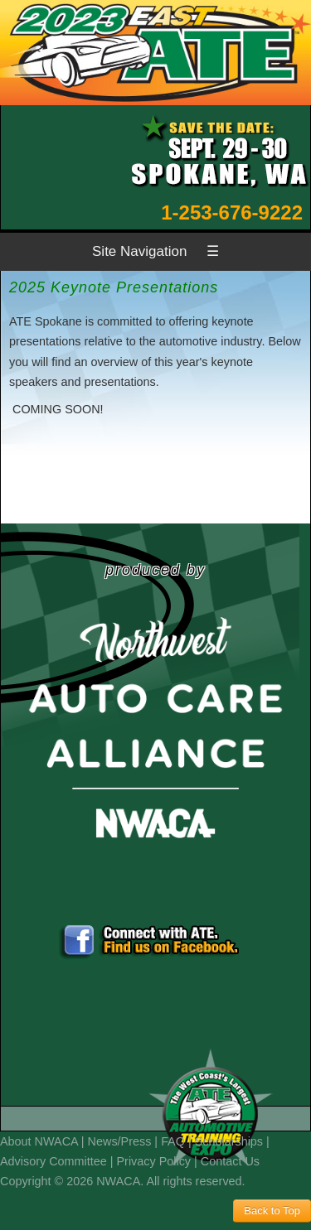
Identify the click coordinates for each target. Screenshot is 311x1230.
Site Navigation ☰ (155, 251)
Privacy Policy (154, 1161)
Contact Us (230, 1161)
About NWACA (39, 1141)
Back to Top (272, 1210)
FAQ (173, 1141)
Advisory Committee (53, 1161)
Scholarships (229, 1141)
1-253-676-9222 (232, 212)
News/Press (120, 1141)
